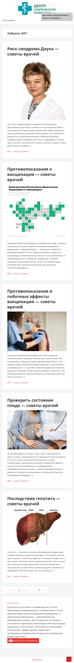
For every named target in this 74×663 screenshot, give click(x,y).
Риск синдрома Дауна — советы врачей (33, 51)
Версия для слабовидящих (23, 641)
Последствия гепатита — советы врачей (33, 501)
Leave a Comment (20, 151)
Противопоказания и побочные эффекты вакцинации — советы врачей (31, 299)
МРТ (9, 151)
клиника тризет (13, 603)
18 (40, 590)
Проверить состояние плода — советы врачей (32, 402)
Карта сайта (37, 659)
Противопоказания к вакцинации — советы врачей (31, 174)
